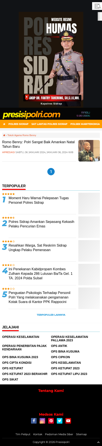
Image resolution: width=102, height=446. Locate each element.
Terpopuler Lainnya (51, 314)
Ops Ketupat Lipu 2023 (69, 374)
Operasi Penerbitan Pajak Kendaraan (24, 347)
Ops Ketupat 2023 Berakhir (24, 374)
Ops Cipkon (60, 357)
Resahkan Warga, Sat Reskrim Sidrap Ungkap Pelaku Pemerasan (38, 248)
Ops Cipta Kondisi (16, 362)
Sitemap (81, 434)
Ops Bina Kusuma (65, 351)
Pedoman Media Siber (59, 434)
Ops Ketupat (12, 368)
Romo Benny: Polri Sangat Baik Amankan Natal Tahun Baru (38, 144)
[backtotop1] (98, 442)
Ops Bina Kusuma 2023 (20, 357)
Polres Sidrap (18, 124)
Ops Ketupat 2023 (65, 368)
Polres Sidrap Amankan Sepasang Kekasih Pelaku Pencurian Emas (41, 224)
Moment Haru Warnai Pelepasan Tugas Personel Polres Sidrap (39, 200)
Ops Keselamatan (66, 362)
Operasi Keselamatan (20, 337)
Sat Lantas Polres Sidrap (49, 124)
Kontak (37, 434)
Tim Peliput (22, 434)
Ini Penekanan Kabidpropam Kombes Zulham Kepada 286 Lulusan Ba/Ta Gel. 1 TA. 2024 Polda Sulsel (41, 273)
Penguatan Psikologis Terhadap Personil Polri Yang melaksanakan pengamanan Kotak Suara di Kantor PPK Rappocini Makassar (39, 299)
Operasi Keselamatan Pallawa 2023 (69, 338)
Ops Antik (59, 346)
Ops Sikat (10, 379)
